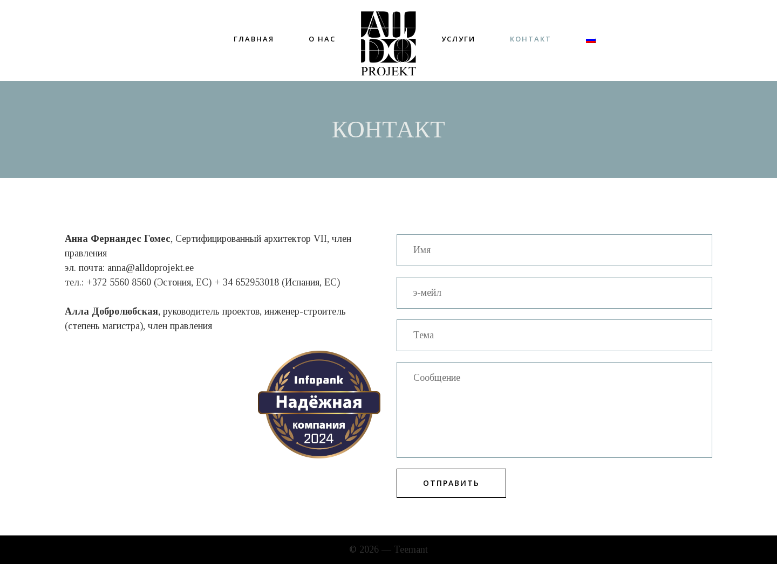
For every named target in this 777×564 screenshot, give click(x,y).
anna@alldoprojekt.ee (150, 267)
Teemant (411, 549)
